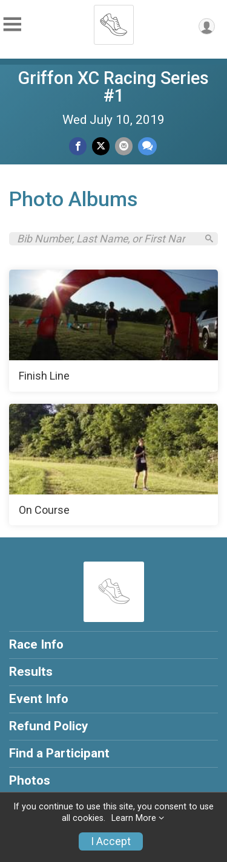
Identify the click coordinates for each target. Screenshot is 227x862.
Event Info (38, 699)
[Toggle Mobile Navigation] (12, 24)
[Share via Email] (124, 146)
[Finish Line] (113, 331)
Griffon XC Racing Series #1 (113, 87)
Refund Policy (48, 726)
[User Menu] (207, 26)
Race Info (36, 644)
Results (31, 671)
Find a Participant (59, 753)
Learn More (133, 818)
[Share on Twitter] (101, 146)
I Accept (111, 841)
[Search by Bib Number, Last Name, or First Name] (107, 239)
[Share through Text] (147, 146)
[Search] (209, 238)
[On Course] (113, 465)
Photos (29, 780)
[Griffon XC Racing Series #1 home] (114, 21)
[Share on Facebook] (78, 146)
